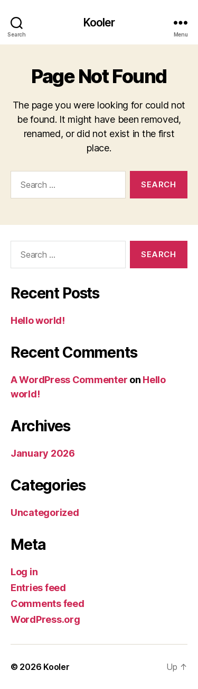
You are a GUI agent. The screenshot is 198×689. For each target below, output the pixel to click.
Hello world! (38, 320)
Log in (24, 571)
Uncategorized (45, 512)
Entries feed (38, 587)
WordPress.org (45, 619)
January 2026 (43, 453)
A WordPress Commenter (69, 379)
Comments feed (47, 603)
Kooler (99, 22)
